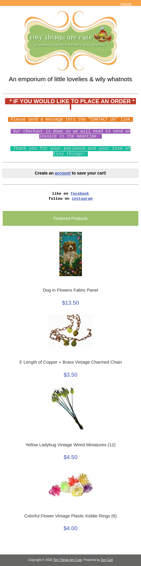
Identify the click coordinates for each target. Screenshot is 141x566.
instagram (82, 198)
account (63, 173)
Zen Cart (107, 560)
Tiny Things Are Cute (67, 560)
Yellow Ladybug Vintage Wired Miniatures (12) (70, 444)
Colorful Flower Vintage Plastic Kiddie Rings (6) (70, 516)
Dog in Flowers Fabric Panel (70, 290)
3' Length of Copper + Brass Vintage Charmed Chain (70, 362)
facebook (80, 193)
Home (126, 4)
